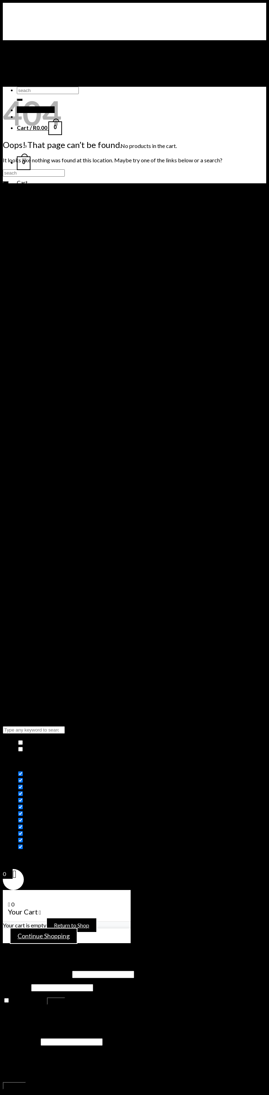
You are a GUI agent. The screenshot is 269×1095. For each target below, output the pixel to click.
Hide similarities (41, 742)
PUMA (25, 76)
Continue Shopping (44, 936)
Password (16, 987)
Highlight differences (47, 749)
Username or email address (37, 973)
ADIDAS (27, 83)
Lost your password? (27, 1013)
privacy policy (92, 1072)
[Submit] (5, 182)
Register (14, 1085)
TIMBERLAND (35, 70)
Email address (21, 1041)
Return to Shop (71, 925)
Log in (56, 1001)
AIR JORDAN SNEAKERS (48, 57)
